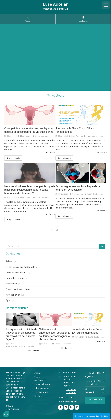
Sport (9, 300)
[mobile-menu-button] (106, 5)
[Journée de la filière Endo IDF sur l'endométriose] (81, 115)
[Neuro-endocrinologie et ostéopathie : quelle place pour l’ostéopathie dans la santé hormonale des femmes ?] (30, 173)
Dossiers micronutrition (17, 289)
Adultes (10, 261)
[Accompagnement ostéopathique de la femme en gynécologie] (81, 173)
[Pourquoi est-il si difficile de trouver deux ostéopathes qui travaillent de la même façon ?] (22, 319)
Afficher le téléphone (71, 391)
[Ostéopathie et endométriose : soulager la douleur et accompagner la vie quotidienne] (30, 115)
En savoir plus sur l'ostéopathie (21, 267)
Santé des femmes (15, 278)
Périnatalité (11, 283)
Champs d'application (16, 272)
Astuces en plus (14, 294)
